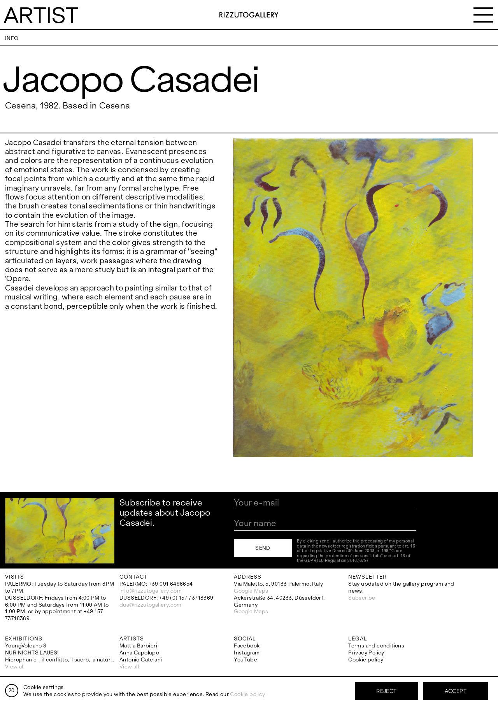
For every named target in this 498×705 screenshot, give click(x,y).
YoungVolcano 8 (25, 645)
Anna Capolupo (139, 652)
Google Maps (251, 591)
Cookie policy (365, 659)
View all (15, 666)
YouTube (245, 659)
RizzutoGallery (249, 15)
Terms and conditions (376, 645)
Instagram (247, 652)
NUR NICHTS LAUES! (32, 652)
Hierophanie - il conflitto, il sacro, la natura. (60, 659)
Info (12, 38)
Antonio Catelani (140, 659)
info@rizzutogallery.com (150, 591)
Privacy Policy (366, 652)
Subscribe (361, 598)
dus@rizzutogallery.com (150, 605)
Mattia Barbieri (138, 645)
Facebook (247, 645)
